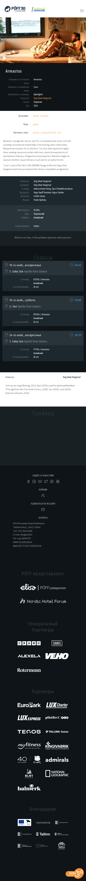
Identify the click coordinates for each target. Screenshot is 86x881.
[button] (6, 39)
